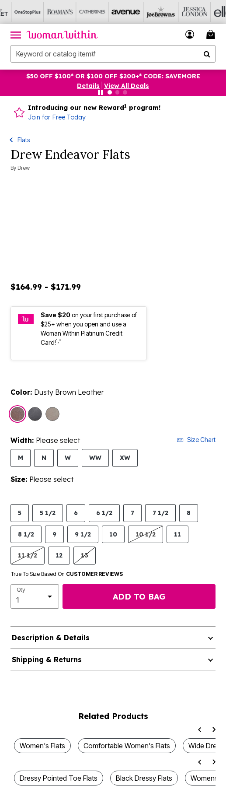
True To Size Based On (67, 574)
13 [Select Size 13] (84, 555)
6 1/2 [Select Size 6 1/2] (104, 512)
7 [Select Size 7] (132, 512)
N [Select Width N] (44, 457)
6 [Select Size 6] (76, 512)
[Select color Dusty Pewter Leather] (52, 414)
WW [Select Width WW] (95, 457)
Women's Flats (42, 745)
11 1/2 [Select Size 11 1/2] (27, 555)
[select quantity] (34, 596)
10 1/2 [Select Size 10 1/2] (146, 534)
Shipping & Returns (47, 659)
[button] (88, 86)
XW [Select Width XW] (125, 457)
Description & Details (51, 637)
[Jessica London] (178, 12)
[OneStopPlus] (16, 12)
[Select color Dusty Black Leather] (35, 414)
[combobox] (113, 54)
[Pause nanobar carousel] (100, 92)
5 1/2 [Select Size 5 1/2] (48, 512)
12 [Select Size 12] (59, 555)
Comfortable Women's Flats (126, 745)
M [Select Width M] (20, 457)
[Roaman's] (48, 12)
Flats (23, 140)
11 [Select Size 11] (177, 534)
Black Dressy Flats (144, 778)
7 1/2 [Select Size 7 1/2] (160, 512)
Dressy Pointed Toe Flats (58, 778)
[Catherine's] (81, 12)
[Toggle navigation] (16, 34)
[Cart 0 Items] (212, 34)
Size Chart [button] (196, 439)
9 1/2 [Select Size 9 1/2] (83, 534)
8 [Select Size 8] (189, 512)
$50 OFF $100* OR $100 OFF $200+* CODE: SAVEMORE (113, 76)
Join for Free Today (57, 117)
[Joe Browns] (145, 12)
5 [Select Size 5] (19, 512)
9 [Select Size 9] (54, 534)
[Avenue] (113, 12)
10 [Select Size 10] (113, 534)
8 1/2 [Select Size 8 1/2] (26, 534)
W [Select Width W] (68, 457)
